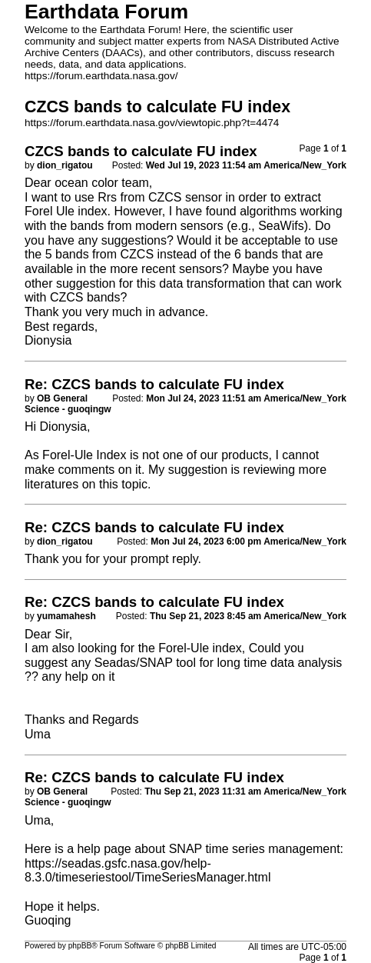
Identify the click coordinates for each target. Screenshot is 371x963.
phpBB (80, 945)
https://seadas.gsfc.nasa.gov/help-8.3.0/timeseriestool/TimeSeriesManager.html (147, 871)
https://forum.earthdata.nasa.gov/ (101, 76)
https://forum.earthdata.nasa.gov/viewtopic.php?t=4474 (152, 122)
